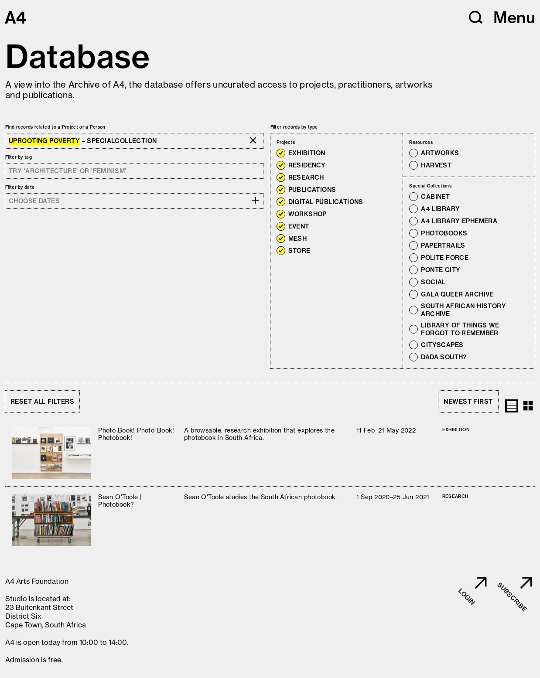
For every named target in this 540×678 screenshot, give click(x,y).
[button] (476, 17)
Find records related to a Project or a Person (55, 127)
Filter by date (19, 187)
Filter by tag (18, 157)
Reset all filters (42, 401)
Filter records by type (294, 127)
